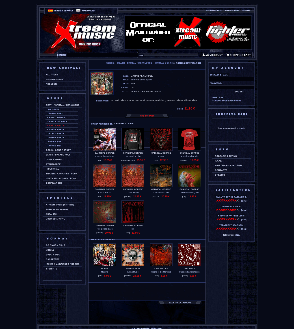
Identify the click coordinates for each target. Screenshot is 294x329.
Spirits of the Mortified (161, 272)
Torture (161, 156)
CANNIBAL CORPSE (104, 153)
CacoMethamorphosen (189, 272)
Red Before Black (104, 229)
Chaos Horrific (104, 192)
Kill (133, 229)
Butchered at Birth (133, 156)
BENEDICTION (133, 268)
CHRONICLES (161, 268)
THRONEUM (189, 268)
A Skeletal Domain (161, 192)
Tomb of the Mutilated (104, 156)
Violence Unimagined (189, 192)
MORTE (104, 268)
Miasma (104, 272)
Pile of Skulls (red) (189, 156)
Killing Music (132, 272)
